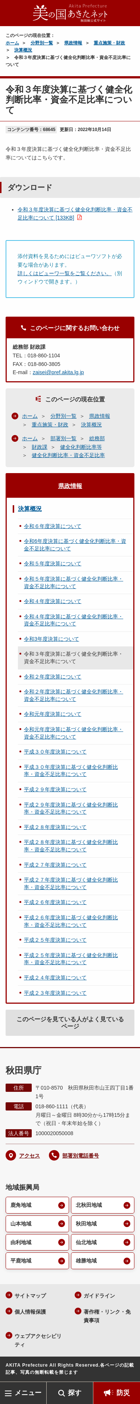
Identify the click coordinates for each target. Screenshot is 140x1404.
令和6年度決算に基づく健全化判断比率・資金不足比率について (75, 545)
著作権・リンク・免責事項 (107, 1316)
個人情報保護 (30, 1312)
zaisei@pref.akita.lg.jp (58, 372)
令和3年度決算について (51, 639)
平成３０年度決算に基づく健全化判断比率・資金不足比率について (71, 770)
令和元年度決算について (52, 714)
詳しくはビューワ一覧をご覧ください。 (65, 273)
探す (74, 1393)
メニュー (28, 1393)
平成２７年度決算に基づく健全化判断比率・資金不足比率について (71, 883)
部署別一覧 (63, 438)
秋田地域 (86, 1224)
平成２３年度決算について (55, 993)
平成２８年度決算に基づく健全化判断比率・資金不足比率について (71, 845)
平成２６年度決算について (55, 902)
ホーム (12, 43)
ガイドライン (99, 1296)
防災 (123, 1393)
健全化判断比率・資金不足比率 (68, 455)
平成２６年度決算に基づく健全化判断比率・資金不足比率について (71, 921)
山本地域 (20, 1224)
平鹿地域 (20, 1261)
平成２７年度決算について (55, 865)
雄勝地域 (86, 1261)
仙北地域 (86, 1242)
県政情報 (73, 43)
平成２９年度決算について (55, 789)
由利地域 (20, 1242)
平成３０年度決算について (55, 752)
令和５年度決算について (52, 563)
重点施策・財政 (109, 43)
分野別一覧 (42, 43)
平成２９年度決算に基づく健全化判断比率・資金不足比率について (71, 808)
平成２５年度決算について (55, 940)
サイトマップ (30, 1296)
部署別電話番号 (80, 1156)
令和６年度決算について (52, 526)
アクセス (29, 1156)
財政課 (39, 447)
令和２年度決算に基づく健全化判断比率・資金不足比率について (73, 695)
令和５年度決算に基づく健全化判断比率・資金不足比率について (73, 582)
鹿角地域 (20, 1205)
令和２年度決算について (52, 677)
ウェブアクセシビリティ (38, 1340)
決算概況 (23, 50)
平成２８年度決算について (55, 827)
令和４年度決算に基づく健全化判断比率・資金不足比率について (73, 620)
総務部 (97, 438)
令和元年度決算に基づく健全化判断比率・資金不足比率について (73, 733)
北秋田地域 (89, 1205)
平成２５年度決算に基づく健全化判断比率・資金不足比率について (71, 959)
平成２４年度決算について (55, 978)
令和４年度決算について (52, 601)
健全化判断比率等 (81, 447)
